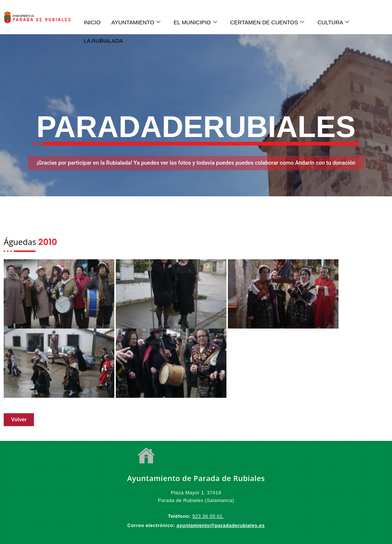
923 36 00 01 (208, 516)
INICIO (92, 22)
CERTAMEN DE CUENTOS (268, 22)
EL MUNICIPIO (196, 22)
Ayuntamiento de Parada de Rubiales (196, 478)
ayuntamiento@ (196, 525)
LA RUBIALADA (103, 40)
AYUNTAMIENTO (136, 22)
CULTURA (335, 22)
